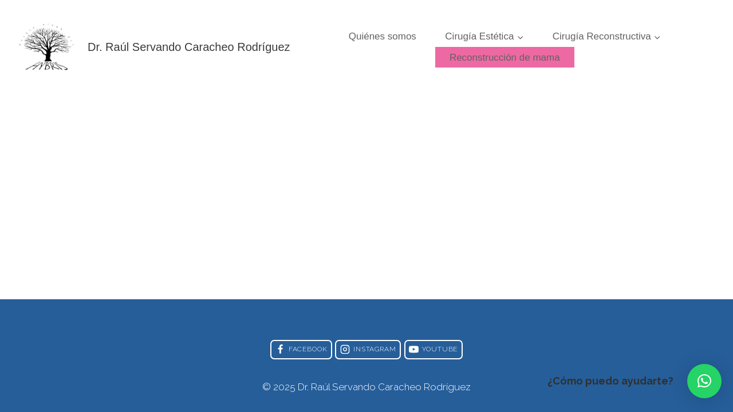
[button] (704, 381)
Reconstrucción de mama (505, 57)
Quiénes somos (382, 36)
